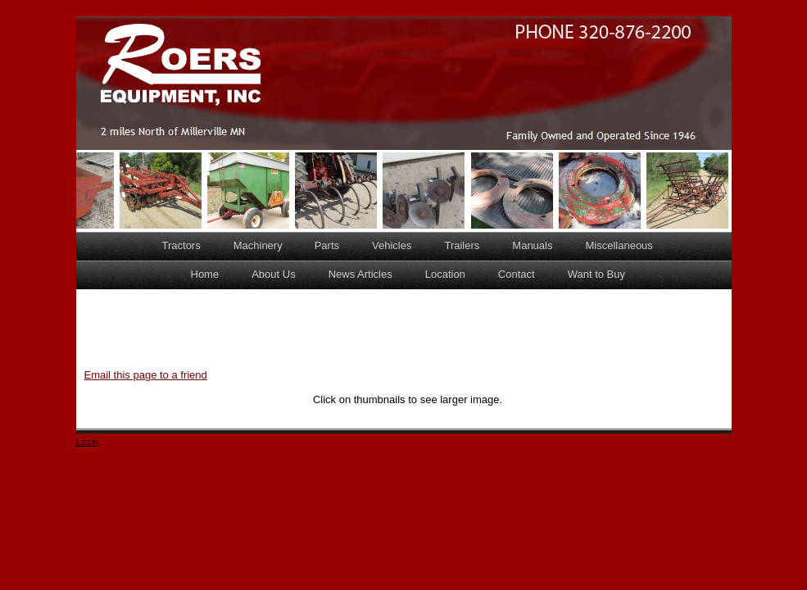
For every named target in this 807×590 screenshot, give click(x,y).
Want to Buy (596, 274)
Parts (327, 245)
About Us (273, 274)
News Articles (360, 274)
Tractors (181, 245)
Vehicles (391, 245)
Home (205, 274)
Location (445, 274)
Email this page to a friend (145, 375)
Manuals (532, 245)
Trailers (461, 245)
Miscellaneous (618, 245)
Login (87, 442)
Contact (516, 274)
